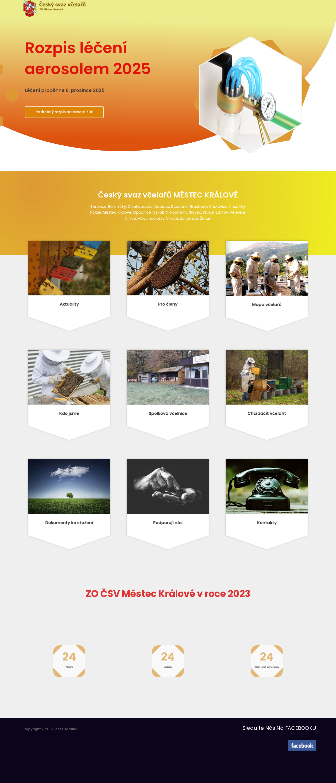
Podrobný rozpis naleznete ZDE (65, 113)
